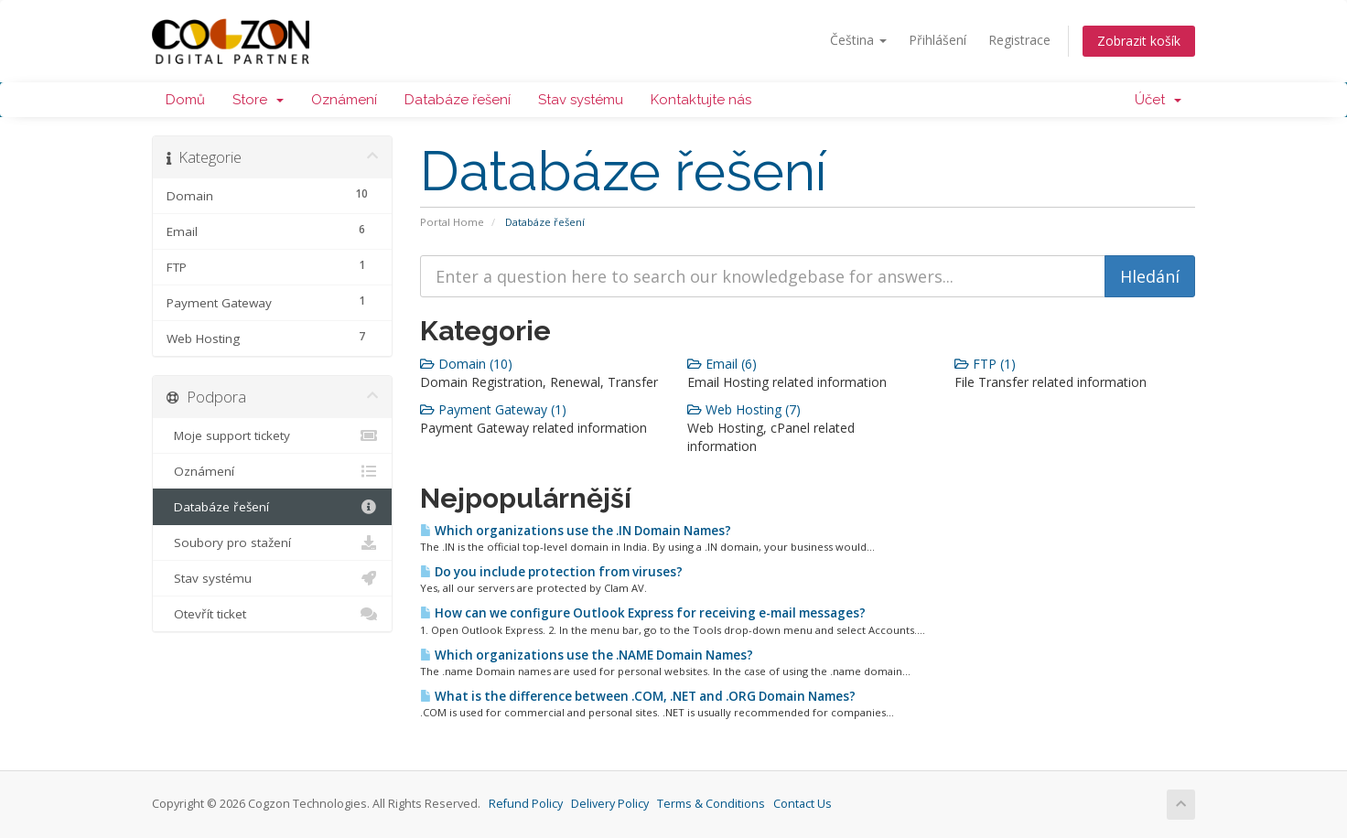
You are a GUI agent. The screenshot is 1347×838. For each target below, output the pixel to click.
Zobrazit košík (1138, 40)
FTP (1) (985, 363)
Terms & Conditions (711, 803)
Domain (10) (466, 363)
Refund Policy (526, 803)
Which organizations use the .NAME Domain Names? (586, 655)
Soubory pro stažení (272, 542)
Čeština (858, 39)
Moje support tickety (272, 435)
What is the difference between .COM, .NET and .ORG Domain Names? (638, 696)
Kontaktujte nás (701, 99)
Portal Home (452, 222)
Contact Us (802, 803)
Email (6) (722, 363)
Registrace (1019, 39)
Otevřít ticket (272, 614)
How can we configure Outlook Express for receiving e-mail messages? (643, 613)
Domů (185, 99)
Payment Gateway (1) (493, 409)
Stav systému (580, 99)
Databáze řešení (457, 99)
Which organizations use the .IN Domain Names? (575, 530)
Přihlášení (937, 39)
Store (258, 99)
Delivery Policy (610, 803)
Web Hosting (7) (744, 409)
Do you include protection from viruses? (551, 572)
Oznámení (344, 99)
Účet (1158, 99)
